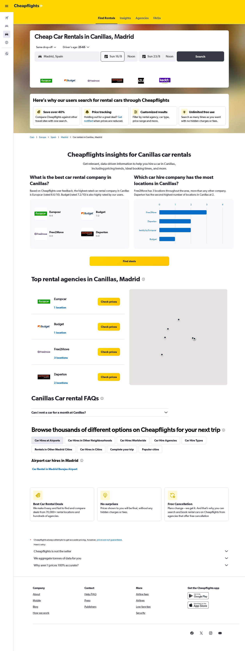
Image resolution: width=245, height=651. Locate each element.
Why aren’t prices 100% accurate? (131, 565)
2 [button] (60, 102)
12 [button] (88, 111)
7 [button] (107, 102)
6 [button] (97, 102)
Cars (32, 137)
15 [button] (116, 111)
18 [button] (78, 121)
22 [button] (116, 121)
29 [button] (116, 130)
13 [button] (97, 111)
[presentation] (143, 279)
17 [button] (69, 121)
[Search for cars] (7, 34)
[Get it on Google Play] (198, 595)
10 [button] (69, 111)
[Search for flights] (7, 18)
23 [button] (60, 130)
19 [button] (88, 121)
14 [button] (106, 111)
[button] (6, 6)
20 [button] (97, 121)
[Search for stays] (7, 26)
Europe (42, 137)
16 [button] (60, 121)
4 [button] (79, 102)
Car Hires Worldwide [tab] (133, 440)
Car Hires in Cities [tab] (91, 449)
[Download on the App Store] (198, 605)
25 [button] (79, 130)
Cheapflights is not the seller (131, 551)
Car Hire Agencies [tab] (165, 440)
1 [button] (116, 93)
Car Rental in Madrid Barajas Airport (54, 469)
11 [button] (78, 111)
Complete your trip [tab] (122, 449)
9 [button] (60, 111)
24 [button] (69, 130)
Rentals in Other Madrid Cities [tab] (53, 449)
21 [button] (106, 121)
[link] (129, 261)
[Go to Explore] (7, 42)
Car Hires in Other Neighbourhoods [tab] (90, 440)
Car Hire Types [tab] (194, 440)
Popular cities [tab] (150, 449)
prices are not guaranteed (109, 540)
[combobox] (45, 47)
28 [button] (107, 130)
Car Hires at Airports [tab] (47, 440)
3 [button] (69, 102)
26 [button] (88, 130)
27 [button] (97, 130)
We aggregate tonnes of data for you (131, 558)
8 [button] (116, 102)
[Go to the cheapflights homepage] (28, 6)
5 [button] (88, 102)
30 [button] (60, 139)
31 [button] (69, 139)
